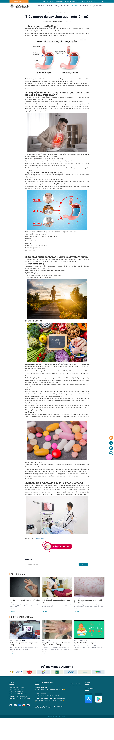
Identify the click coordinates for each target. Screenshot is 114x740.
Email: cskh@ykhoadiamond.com (54, 1)
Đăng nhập (87, 1)
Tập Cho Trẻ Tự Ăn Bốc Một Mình (85, 643)
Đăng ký (93, 1)
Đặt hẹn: (73, 1)
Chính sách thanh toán (75, 685)
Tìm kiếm (101, 1)
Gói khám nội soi (40, 538)
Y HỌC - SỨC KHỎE (60, 12)
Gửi (83, 564)
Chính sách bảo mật (75, 683)
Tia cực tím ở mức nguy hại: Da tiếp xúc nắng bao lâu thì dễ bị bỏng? (56, 644)
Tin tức (50, 12)
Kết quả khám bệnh (96, 6)
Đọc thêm (13, 611)
